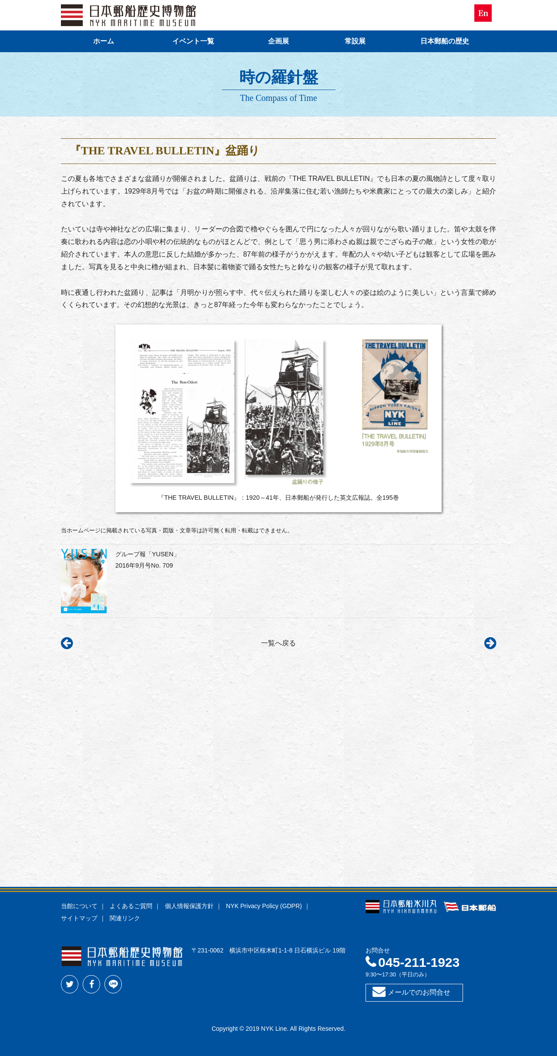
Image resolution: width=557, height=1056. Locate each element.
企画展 (278, 41)
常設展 (355, 41)
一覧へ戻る (278, 643)
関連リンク (125, 918)
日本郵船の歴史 (444, 41)
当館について (79, 905)
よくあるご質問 (131, 905)
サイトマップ (79, 918)
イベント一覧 (193, 41)
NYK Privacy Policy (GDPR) (264, 905)
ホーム (103, 41)
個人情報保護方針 (189, 905)
